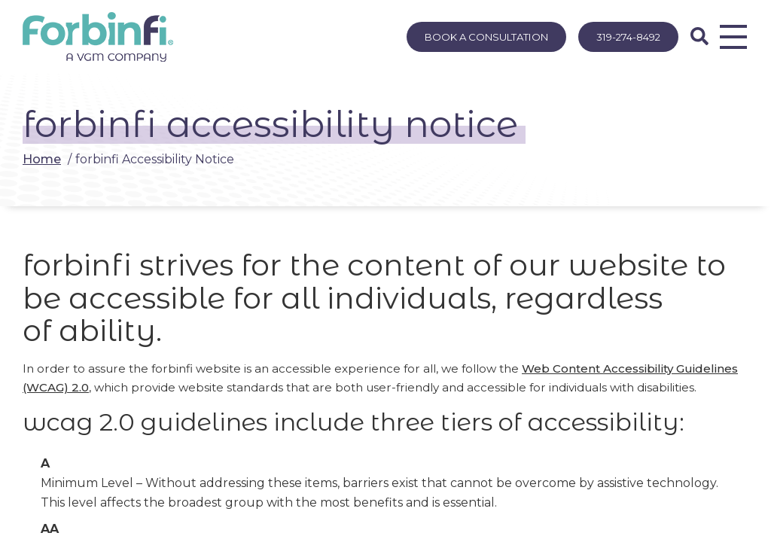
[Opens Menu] (733, 37)
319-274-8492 (628, 37)
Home (42, 159)
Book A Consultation (486, 37)
